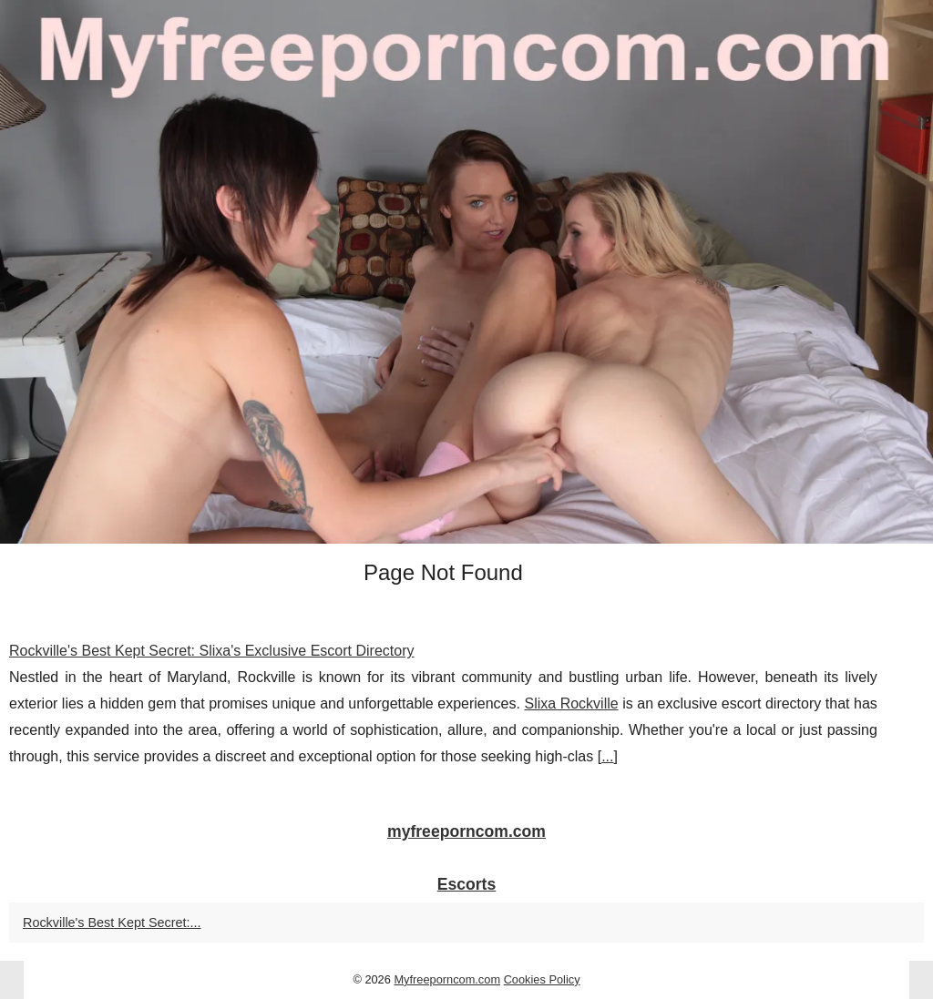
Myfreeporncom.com (447, 979)
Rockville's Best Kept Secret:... (112, 922)
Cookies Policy (542, 979)
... (607, 756)
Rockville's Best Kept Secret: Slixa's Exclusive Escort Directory (211, 650)
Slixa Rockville (571, 703)
